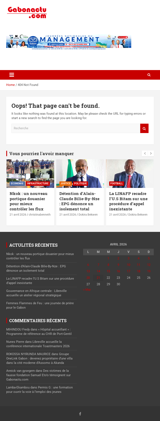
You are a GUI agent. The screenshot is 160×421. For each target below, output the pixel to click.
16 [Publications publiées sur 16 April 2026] (118, 271)
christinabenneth (40, 214)
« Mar (87, 290)
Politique (80, 183)
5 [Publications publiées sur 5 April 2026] (149, 258)
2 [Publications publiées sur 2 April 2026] (118, 258)
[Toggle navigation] (11, 75)
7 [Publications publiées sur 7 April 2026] (98, 265)
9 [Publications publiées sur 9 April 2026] (118, 265)
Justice (66, 183)
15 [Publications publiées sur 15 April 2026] (108, 271)
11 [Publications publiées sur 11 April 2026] (138, 265)
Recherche (144, 128)
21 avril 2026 (18, 214)
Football (116, 183)
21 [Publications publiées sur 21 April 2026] (98, 278)
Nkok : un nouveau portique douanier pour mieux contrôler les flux (29, 201)
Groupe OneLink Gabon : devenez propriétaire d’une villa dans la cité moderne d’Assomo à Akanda (39, 358)
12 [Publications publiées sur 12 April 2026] (148, 265)
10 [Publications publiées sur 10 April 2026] (128, 265)
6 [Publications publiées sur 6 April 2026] (88, 265)
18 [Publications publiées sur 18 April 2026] (138, 271)
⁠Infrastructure (38, 183)
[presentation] (145, 153)
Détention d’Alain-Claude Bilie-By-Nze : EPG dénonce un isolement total (79, 201)
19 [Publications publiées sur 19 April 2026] (148, 271)
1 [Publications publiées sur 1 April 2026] (108, 258)
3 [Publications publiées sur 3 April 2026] (128, 258)
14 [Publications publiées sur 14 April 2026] (98, 271)
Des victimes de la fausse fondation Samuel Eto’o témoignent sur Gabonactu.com (38, 375)
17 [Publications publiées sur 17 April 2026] (128, 271)
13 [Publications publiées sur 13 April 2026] (88, 271)
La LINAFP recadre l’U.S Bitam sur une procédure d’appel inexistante (128, 201)
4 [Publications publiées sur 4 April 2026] (138, 258)
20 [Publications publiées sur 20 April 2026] (88, 278)
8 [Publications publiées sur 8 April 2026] (108, 265)
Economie (17, 183)
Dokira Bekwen (88, 214)
